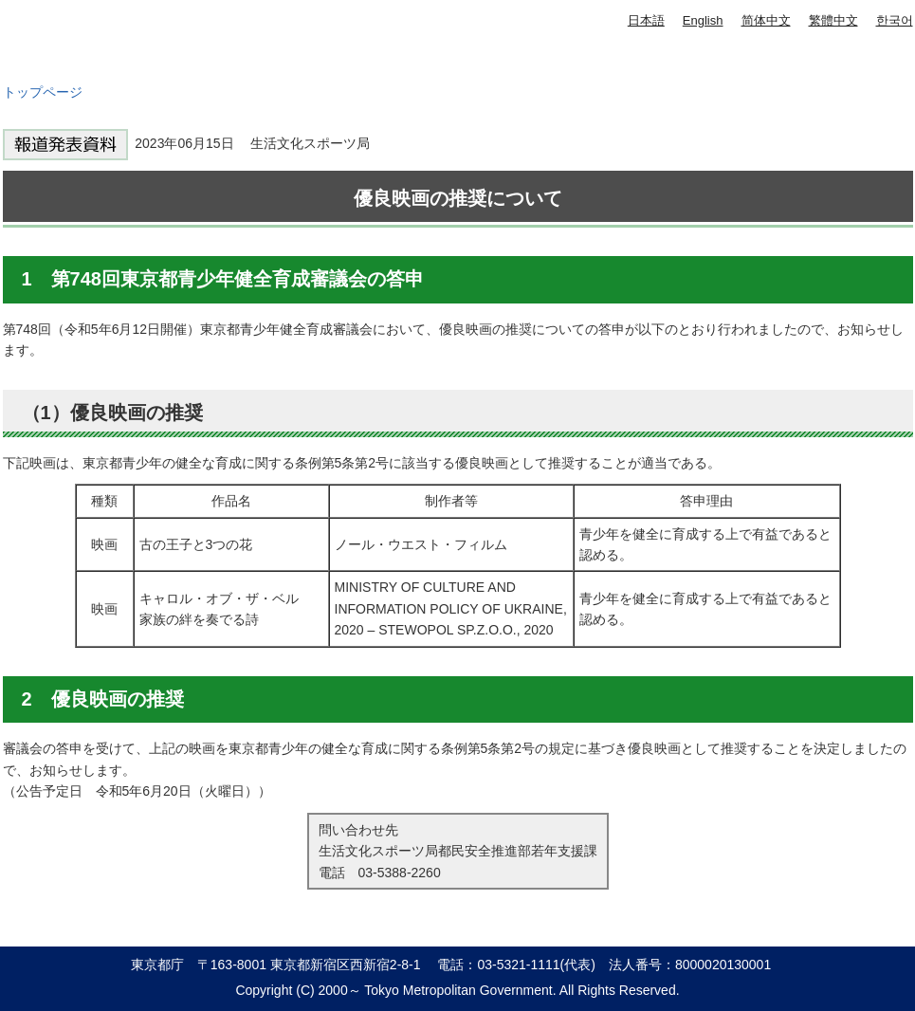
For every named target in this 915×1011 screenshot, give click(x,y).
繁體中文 (833, 20)
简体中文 (766, 20)
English (703, 20)
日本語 (646, 20)
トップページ (42, 92)
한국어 (894, 20)
